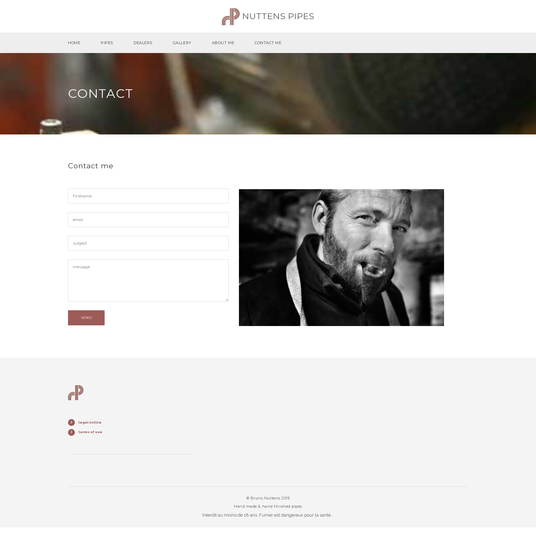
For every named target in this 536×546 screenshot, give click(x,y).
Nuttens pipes (268, 16)
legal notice (90, 422)
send (86, 317)
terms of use (90, 432)
